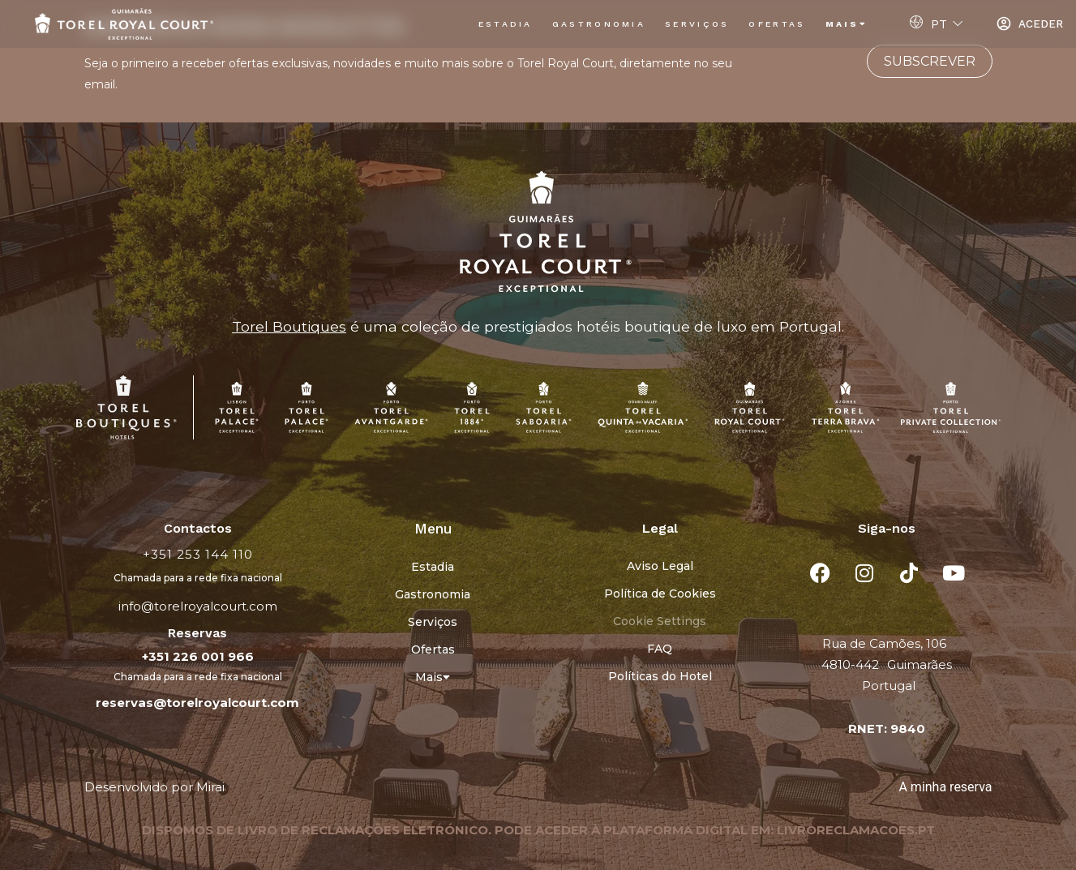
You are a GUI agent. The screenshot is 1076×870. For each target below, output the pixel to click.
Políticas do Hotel (660, 676)
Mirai (210, 787)
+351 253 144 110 (198, 554)
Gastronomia (598, 24)
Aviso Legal (660, 566)
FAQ (659, 648)
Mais (846, 24)
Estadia (505, 24)
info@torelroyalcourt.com (197, 606)
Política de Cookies (660, 593)
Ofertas (776, 24)
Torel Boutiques (289, 326)
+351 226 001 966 (198, 656)
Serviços (697, 24)
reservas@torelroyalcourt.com (197, 702)
